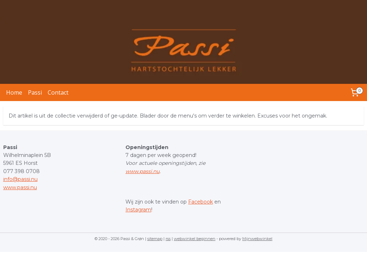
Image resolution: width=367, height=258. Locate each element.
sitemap (154, 238)
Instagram (138, 209)
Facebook (200, 202)
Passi (35, 92)
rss (168, 238)
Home (14, 92)
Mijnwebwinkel (257, 238)
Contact (58, 92)
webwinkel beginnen (194, 238)
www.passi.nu (20, 187)
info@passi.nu (20, 179)
